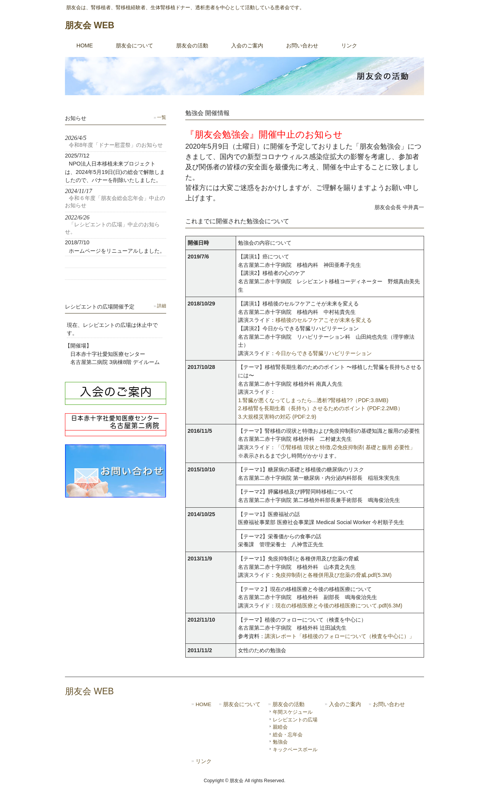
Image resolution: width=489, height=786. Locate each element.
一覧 (161, 117)
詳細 (161, 306)
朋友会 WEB (89, 25)
